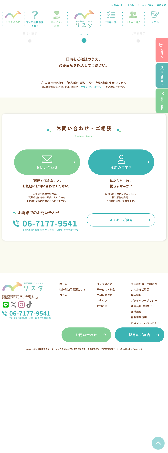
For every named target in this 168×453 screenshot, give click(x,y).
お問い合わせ (47, 162)
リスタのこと (13, 17)
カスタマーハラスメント (145, 323)
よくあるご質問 (145, 5)
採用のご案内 (121, 162)
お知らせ (102, 306)
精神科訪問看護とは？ (35, 19)
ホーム (63, 284)
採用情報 (161, 5)
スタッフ (102, 300)
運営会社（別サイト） (144, 306)
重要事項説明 (139, 317)
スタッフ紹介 (133, 17)
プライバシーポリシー (92, 87)
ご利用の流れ (111, 17)
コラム (155, 17)
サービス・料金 (57, 19)
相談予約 (161, 50)
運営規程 (136, 312)
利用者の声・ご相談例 (122, 5)
